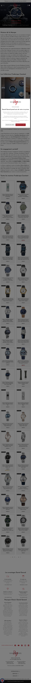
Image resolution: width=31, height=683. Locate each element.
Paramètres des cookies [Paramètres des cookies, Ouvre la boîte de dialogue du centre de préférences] (10, 124)
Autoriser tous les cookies (20, 124)
